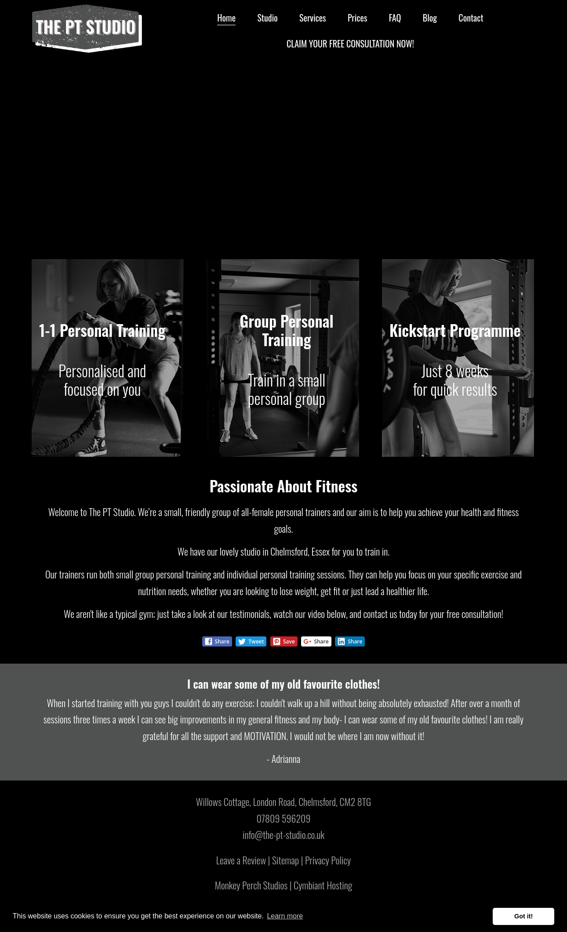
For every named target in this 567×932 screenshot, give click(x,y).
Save (284, 641)
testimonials (250, 614)
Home (226, 17)
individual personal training (271, 574)
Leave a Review (241, 860)
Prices (357, 17)
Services (312, 17)
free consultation (474, 614)
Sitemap (285, 860)
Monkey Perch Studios (251, 885)
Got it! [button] (523, 916)
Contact (470, 17)
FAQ (395, 17)
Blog (430, 17)
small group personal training (163, 574)
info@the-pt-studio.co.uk (283, 834)
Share (216, 641)
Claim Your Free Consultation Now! (350, 43)
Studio (267, 17)
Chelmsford (289, 551)
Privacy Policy (328, 860)
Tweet (251, 641)
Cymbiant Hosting (323, 885)
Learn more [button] (285, 916)
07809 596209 (284, 818)
